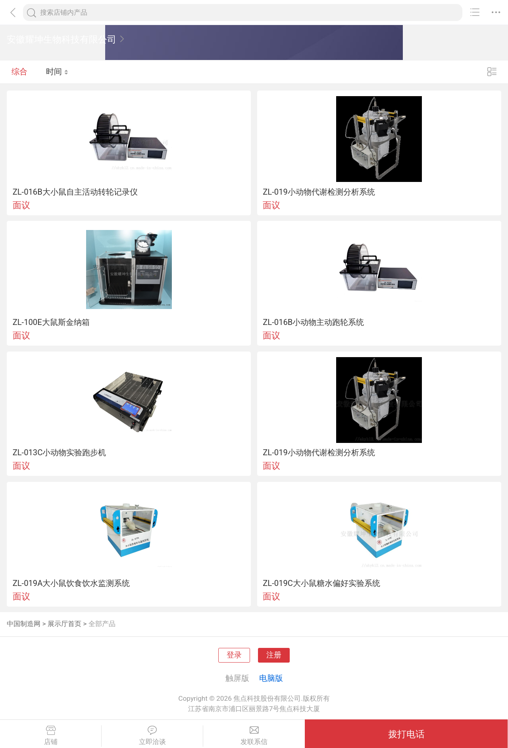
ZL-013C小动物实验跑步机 (59, 452)
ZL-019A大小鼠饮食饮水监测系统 (71, 583)
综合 (19, 71)
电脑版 (271, 678)
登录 (234, 655)
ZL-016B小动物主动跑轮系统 (313, 322)
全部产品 (102, 624)
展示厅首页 (64, 624)
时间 (57, 71)
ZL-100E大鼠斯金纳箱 (51, 322)
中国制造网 (23, 624)
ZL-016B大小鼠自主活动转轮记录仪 (75, 192)
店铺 (50, 736)
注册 (273, 655)
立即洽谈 (152, 736)
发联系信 (254, 736)
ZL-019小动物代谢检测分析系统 (319, 192)
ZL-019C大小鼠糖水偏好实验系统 (321, 583)
